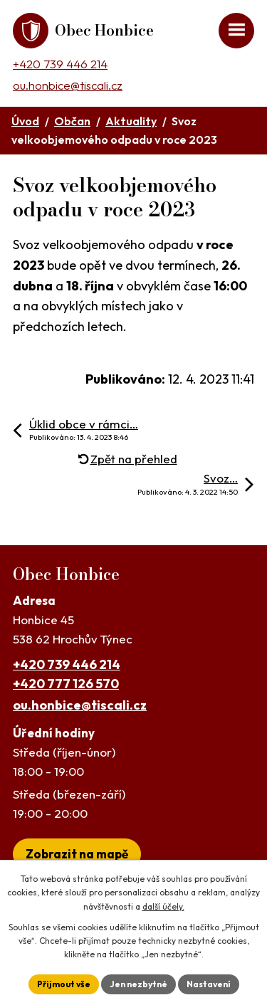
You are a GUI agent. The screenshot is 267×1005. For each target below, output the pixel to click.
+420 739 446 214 (60, 63)
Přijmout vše (63, 984)
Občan (72, 121)
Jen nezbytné (138, 984)
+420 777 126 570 (66, 683)
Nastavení (209, 984)
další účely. (163, 906)
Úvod (25, 121)
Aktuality (131, 121)
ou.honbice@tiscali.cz (67, 85)
